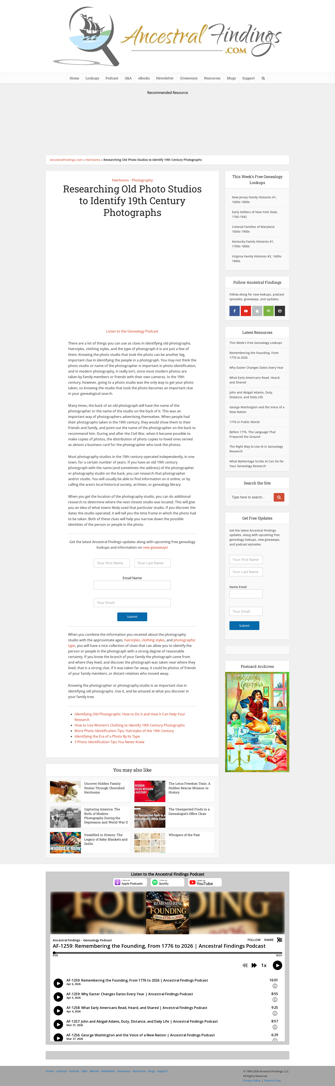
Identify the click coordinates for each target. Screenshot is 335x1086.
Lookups (92, 78)
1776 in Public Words (244, 422)
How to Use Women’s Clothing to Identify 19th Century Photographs (130, 725)
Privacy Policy (251, 1080)
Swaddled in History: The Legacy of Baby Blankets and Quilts (106, 839)
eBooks (144, 78)
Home (74, 78)
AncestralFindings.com (66, 160)
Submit (132, 617)
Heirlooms (93, 160)
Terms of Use (272, 1080)
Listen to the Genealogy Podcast (132, 331)
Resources (212, 78)
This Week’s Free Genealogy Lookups (255, 343)
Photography (142, 180)
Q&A (128, 78)
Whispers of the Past (184, 835)
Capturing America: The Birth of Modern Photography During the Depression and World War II (106, 815)
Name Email (238, 587)
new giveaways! (155, 547)
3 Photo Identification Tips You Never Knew (109, 742)
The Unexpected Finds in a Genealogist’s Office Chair (189, 811)
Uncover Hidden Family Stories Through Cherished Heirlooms (104, 787)
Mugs (231, 78)
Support (248, 78)
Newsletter (165, 78)
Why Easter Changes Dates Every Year (256, 367)
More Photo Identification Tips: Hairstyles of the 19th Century (124, 730)
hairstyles (132, 640)
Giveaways (189, 78)
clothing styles (153, 640)
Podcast (112, 78)
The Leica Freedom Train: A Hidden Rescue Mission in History (189, 787)
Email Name (132, 578)
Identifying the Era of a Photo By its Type (107, 736)
